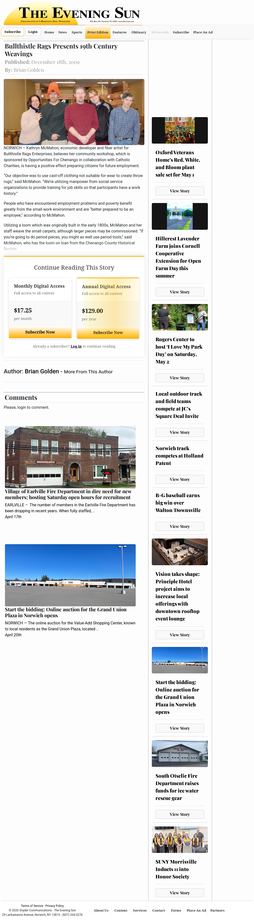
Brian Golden (43, 371)
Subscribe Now (40, 332)
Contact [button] (159, 910)
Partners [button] (217, 910)
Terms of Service (32, 906)
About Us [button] (101, 910)
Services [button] (140, 910)
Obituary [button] (138, 32)
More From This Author (88, 372)
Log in (76, 346)
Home (49, 32)
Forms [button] (176, 910)
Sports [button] (77, 32)
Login (33, 32)
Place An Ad (203, 32)
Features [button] (120, 32)
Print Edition (97, 32)
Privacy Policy (54, 906)
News (62, 32)
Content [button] (121, 910)
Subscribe (12, 32)
